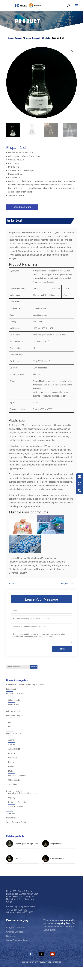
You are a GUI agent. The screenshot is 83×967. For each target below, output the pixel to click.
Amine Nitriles (14, 749)
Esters (11, 762)
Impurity (11, 798)
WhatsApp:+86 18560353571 (20, 912)
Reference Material (14, 791)
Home (10, 38)
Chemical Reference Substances (22, 793)
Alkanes (11, 744)
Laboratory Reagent (14, 716)
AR (9, 718)
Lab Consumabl (13, 711)
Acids (10, 695)
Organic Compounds (17, 775)
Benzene (12, 753)
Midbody (12, 771)
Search (34, 667)
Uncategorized (12, 818)
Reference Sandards (17, 802)
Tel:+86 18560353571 (16, 910)
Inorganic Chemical (14, 693)
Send (62, 649)
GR (9, 722)
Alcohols (46, 38)
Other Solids (13, 704)
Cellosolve (12, 758)
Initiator (11, 767)
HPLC (10, 727)
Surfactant (10, 813)
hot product (11, 689)
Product (18, 38)
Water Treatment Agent (16, 822)
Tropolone (12, 784)
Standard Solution (15, 806)
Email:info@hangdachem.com (20, 906)
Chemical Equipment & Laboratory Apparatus (25, 684)
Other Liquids (14, 700)
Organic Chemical (32, 38)
